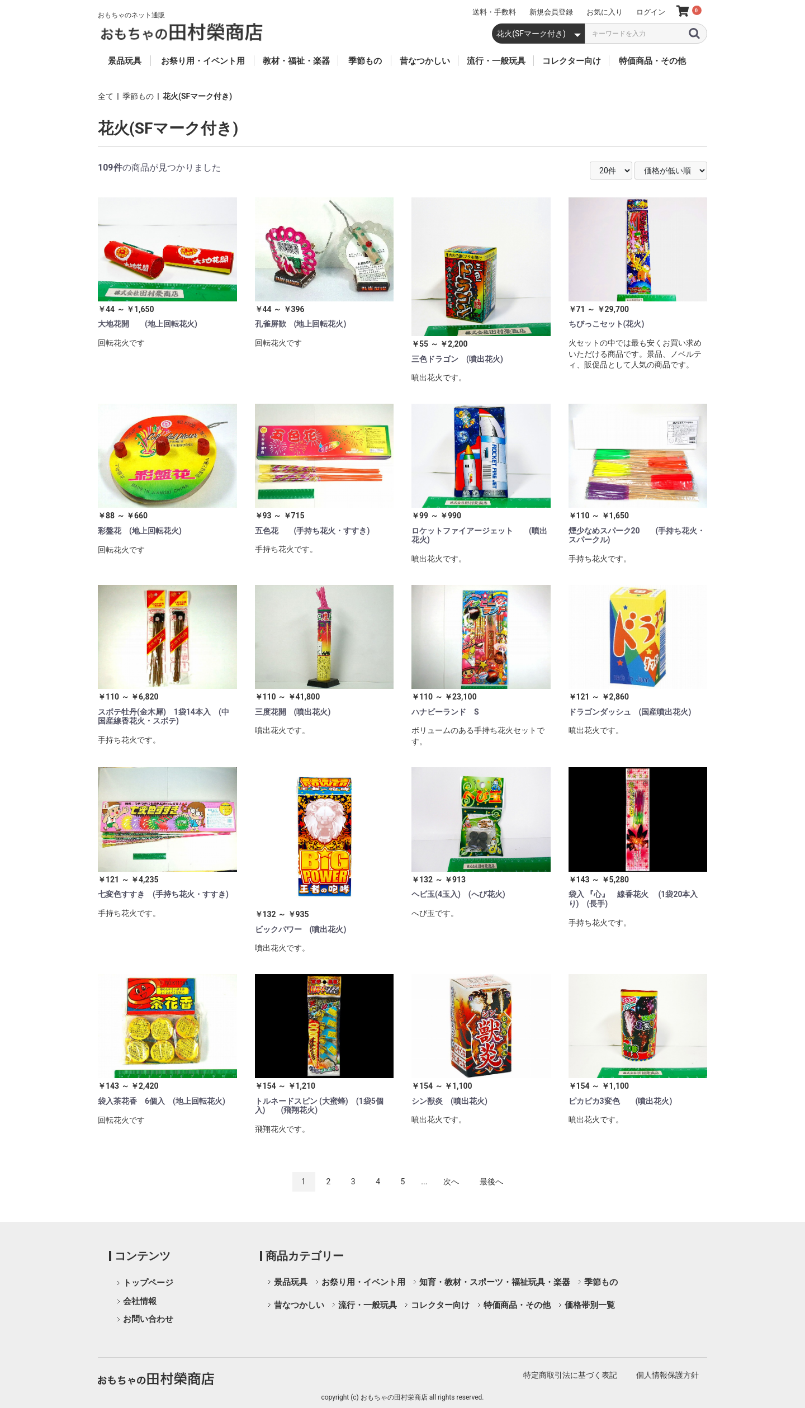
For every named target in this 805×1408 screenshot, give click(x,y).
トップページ (148, 1283)
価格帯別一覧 (590, 1305)
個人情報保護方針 (667, 1375)
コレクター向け (440, 1305)
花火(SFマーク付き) (197, 96)
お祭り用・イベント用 (363, 1282)
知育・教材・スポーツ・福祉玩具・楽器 (494, 1282)
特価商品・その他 (517, 1305)
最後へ (491, 1181)
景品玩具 (290, 1282)
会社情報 (140, 1301)
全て (105, 96)
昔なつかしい (299, 1305)
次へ (451, 1181)
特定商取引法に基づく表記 (570, 1375)
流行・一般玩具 (367, 1305)
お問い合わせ (148, 1319)
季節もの (138, 96)
